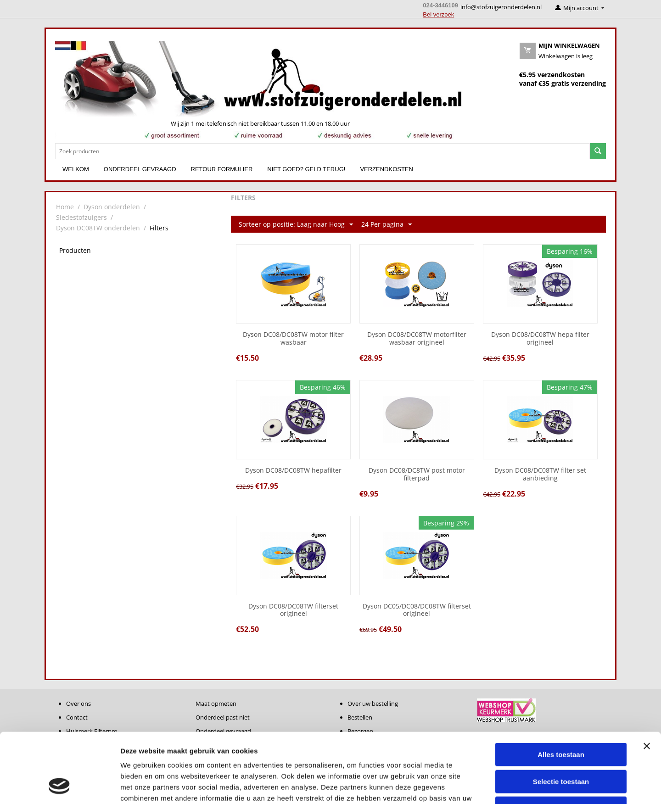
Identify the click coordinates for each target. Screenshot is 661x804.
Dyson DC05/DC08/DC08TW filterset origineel (417, 610)
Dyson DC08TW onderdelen (98, 227)
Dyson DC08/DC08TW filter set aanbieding (540, 474)
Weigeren (560, 745)
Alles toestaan (561, 692)
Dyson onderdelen (112, 206)
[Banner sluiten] (647, 683)
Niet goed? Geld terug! (306, 169)
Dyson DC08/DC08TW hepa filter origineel (540, 338)
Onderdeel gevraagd (140, 169)
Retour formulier (222, 169)
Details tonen (496, 786)
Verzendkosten (386, 169)
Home (65, 206)
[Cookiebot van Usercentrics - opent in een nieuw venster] (59, 786)
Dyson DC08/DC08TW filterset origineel (293, 610)
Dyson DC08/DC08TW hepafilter (293, 471)
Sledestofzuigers (81, 217)
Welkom (75, 169)
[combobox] (322, 151)
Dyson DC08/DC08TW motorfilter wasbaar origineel (416, 338)
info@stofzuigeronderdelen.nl (501, 7)
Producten (75, 250)
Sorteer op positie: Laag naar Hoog (296, 224)
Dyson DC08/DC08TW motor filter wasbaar (293, 338)
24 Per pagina (386, 224)
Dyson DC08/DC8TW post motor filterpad (417, 474)
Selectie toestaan (561, 719)
